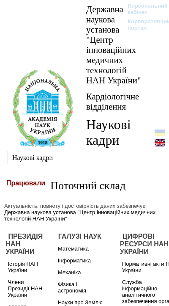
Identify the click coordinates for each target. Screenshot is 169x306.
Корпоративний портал (143, 24)
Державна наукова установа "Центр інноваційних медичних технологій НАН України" (113, 44)
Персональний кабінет (143, 9)
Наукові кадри (108, 132)
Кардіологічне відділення (112, 101)
